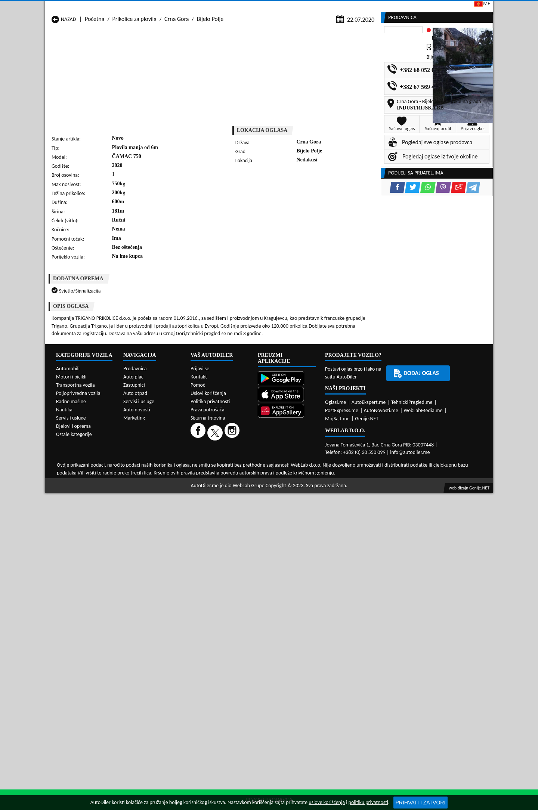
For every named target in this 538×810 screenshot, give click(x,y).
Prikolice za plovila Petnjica (164, 454)
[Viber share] (305, 207)
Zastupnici (237, 57)
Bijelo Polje (210, 71)
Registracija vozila (408, 57)
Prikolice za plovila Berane (244, 432)
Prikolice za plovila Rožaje (243, 461)
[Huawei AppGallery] (287, 635)
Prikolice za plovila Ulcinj (81, 468)
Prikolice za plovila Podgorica (167, 461)
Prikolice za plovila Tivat (322, 461)
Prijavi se (441, 6)
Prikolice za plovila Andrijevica (88, 432)
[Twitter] (216, 656)
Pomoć (198, 609)
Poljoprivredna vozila (78, 617)
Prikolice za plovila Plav (241, 454)
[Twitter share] (274, 207)
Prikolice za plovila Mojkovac (328, 447)
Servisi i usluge (342, 57)
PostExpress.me (341, 634)
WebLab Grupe (249, 709)
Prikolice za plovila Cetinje (163, 439)
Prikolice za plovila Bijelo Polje (330, 432)
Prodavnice (136, 57)
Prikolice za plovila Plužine (83, 461)
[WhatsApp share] (290, 207)
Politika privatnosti (210, 625)
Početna (94, 71)
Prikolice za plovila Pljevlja (325, 454)
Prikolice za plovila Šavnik (162, 468)
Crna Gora (176, 71)
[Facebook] (199, 656)
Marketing (364, 7)
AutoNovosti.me (381, 634)
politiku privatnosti (368, 802)
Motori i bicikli (71, 600)
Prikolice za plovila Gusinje (326, 439)
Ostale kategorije (74, 658)
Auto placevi (188, 57)
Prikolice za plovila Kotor (242, 447)
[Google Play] (287, 602)
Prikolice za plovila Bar (159, 432)
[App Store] (287, 618)
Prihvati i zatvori (421, 803)
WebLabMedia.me (423, 634)
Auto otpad (135, 617)
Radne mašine (71, 625)
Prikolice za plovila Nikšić (81, 454)
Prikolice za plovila (134, 71)
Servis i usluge (71, 642)
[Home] (51, 57)
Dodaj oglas (469, 57)
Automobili (68, 592)
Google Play (226, 6)
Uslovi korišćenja (208, 617)
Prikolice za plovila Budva (82, 439)
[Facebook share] (259, 207)
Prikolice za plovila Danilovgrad (250, 439)
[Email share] (320, 207)
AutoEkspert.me (369, 625)
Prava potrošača (207, 633)
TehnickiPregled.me (412, 625)
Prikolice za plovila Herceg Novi (89, 447)
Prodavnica (135, 592)
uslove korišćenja (327, 802)
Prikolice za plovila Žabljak (244, 468)
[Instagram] (233, 656)
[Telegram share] (335, 207)
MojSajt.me (337, 642)
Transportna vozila (75, 609)
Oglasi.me (335, 625)
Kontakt (403, 6)
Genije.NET (366, 642)
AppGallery (321, 7)
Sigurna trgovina (208, 642)
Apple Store (274, 6)
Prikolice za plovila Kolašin (163, 447)
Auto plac (133, 600)
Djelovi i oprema (73, 650)
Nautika (64, 633)
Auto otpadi (287, 57)
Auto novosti (136, 633)
